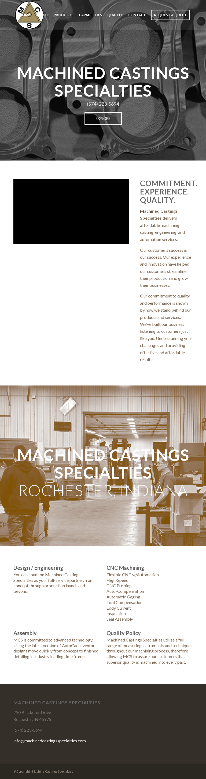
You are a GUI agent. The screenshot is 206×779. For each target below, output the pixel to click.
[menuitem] (25, 15)
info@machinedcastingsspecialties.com (49, 740)
